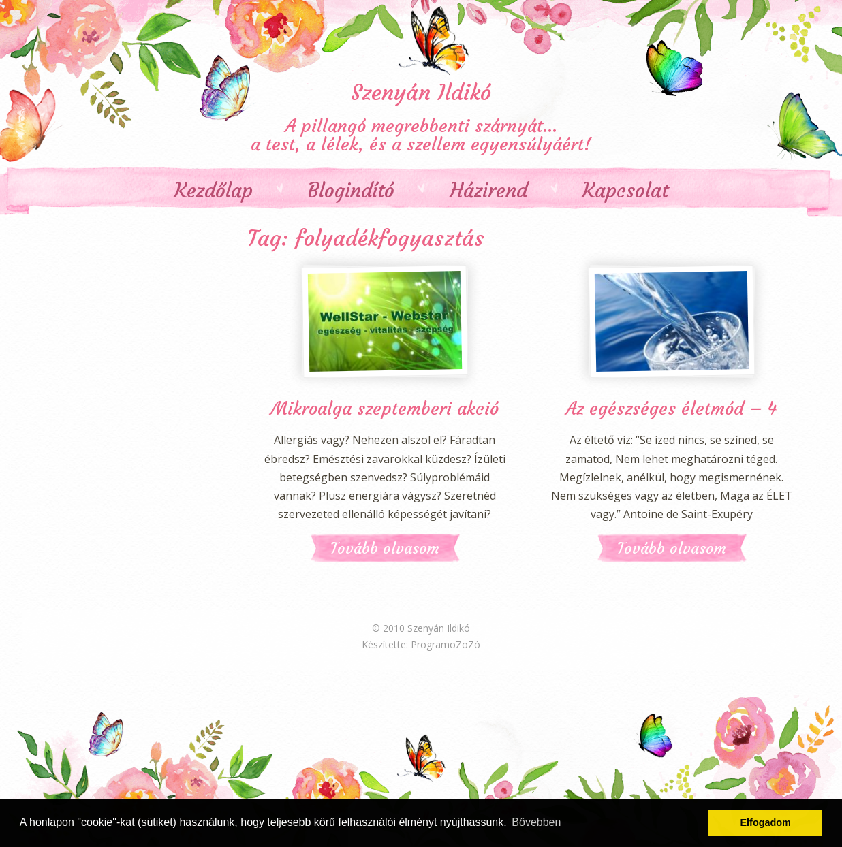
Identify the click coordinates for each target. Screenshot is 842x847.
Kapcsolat (625, 191)
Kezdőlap (213, 191)
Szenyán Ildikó (421, 92)
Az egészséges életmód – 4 (671, 408)
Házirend (488, 191)
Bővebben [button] (536, 822)
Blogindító (351, 191)
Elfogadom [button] (765, 822)
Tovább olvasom (384, 548)
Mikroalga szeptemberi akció (384, 408)
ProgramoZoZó (445, 644)
